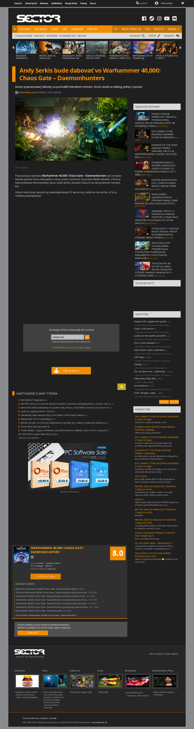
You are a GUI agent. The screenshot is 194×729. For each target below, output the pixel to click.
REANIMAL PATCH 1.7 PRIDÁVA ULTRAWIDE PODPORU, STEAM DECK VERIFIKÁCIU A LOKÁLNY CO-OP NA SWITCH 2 (156, 217)
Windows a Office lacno (69, 492)
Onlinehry (56, 3)
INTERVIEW (52, 35)
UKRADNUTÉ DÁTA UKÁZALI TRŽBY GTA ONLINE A (119, 58)
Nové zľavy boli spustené (36, 426)
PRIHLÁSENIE (166, 3)
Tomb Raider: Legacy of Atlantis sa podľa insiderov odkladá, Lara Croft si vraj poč (65, 430)
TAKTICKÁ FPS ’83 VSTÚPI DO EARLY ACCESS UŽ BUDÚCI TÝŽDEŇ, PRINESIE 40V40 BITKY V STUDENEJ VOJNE (153, 269)
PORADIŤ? (169, 35)
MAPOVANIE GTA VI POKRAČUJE (142, 57)
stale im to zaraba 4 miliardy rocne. (151, 422)
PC (116, 29)
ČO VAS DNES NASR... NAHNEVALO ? (154, 543)
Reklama (44, 718)
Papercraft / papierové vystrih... (151, 321)
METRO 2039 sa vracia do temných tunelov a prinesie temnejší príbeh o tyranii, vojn (67, 403)
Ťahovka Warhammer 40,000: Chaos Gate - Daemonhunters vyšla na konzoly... (52, 592)
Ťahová (48, 566)
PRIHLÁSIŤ (33, 632)
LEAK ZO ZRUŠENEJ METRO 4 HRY (95, 57)
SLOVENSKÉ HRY (67, 35)
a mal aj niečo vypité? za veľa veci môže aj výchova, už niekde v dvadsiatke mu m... (154, 547)
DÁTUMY (81, 35)
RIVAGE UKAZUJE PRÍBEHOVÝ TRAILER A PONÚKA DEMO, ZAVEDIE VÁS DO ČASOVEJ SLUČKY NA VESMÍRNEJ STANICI (155, 119)
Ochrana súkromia (31, 718)
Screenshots (141, 385)
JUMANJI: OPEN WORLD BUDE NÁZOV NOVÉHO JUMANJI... (155, 428)
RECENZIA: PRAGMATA (22, 57)
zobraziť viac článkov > (29, 437)
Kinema (44, 3)
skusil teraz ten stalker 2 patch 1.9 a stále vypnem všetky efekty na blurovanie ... (154, 493)
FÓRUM (92, 29)
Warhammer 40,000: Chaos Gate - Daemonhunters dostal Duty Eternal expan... (52, 603)
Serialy (138, 364)
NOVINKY (25, 29)
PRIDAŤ (152, 35)
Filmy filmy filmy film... (146, 378)
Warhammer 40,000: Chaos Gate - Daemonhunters (39, 610)
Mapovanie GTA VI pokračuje (38, 418)
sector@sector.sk (99, 722)
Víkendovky (103, 692)
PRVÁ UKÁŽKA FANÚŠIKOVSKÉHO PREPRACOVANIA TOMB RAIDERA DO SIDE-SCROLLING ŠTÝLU (156, 199)
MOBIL (172, 29)
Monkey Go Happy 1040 (81, 692)
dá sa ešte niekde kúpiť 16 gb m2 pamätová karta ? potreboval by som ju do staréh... (155, 480)
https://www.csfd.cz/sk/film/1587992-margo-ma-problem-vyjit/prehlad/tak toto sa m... (157, 503)
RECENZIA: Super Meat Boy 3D (40, 434)
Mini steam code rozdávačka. (150, 349)
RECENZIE (41, 29)
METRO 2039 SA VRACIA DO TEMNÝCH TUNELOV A (49, 59)
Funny (83, 3)
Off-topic (139, 357)
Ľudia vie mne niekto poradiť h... (151, 335)
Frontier (40, 563)
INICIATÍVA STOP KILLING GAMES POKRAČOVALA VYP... (153, 555)
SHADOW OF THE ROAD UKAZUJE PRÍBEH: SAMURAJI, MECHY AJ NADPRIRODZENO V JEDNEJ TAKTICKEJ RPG (156, 151)
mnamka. (139, 515)
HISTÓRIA (27, 35)
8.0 (117, 553)
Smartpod (31, 3)
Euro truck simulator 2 (146, 342)
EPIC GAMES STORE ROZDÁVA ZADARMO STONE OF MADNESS (163, 134)
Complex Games (53, 563)
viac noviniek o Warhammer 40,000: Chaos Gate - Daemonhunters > (46, 615)
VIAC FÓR (174, 402)
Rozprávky (71, 3)
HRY (64, 29)
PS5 (147, 29)
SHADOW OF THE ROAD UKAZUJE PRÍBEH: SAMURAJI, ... (153, 452)
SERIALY (139, 499)
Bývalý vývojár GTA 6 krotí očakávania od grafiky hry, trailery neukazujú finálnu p (65, 422)
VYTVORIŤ (164, 402)
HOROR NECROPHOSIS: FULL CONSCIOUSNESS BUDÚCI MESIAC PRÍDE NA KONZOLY (156, 184)
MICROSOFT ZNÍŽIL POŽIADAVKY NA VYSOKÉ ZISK (72, 58)
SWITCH (159, 29)
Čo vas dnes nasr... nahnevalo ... (151, 371)
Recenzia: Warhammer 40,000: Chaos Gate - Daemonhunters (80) (45, 588)
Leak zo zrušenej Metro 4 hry (38, 411)
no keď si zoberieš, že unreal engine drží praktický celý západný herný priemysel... (154, 444)
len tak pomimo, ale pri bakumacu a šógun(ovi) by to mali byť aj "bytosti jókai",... (156, 457)
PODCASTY (39, 35)
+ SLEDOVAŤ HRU (45, 576)
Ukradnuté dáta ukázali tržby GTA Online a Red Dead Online (54, 415)
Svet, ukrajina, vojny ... (146, 392)
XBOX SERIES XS (131, 29)
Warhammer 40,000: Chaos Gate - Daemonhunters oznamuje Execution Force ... (52, 599)
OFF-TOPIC (141, 476)
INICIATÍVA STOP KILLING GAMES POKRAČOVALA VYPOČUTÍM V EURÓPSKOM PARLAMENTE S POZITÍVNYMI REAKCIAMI (152, 250)
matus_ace (30, 92)
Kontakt (53, 718)
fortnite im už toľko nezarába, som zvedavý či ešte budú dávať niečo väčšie (155, 470)
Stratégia (39, 566)
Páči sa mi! (71, 370)
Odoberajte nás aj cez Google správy (72, 347)
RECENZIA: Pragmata (34, 399)
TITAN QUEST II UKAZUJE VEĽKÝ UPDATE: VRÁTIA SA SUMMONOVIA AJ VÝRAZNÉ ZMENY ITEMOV (157, 233)
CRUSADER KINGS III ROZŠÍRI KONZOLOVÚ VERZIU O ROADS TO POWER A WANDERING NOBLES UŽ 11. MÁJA (155, 168)
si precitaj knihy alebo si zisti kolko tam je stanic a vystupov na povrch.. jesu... (156, 527)
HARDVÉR (77, 29)
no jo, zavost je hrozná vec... (148, 538)
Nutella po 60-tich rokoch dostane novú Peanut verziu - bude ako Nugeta (27, 695)
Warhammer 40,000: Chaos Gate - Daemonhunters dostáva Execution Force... (51, 596)
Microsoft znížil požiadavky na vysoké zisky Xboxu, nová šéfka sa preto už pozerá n (66, 407)
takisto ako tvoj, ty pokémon (148, 432)
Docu (93, 3)
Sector (18, 3)
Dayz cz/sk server (144, 328)
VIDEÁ (55, 29)
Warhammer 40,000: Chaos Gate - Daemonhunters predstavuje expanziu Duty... (52, 607)
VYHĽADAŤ (135, 35)
